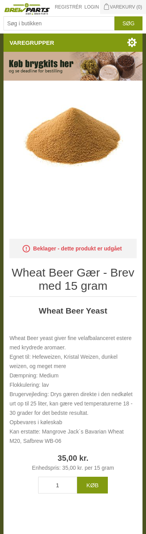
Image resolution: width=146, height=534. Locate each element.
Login (91, 7)
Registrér (68, 7)
